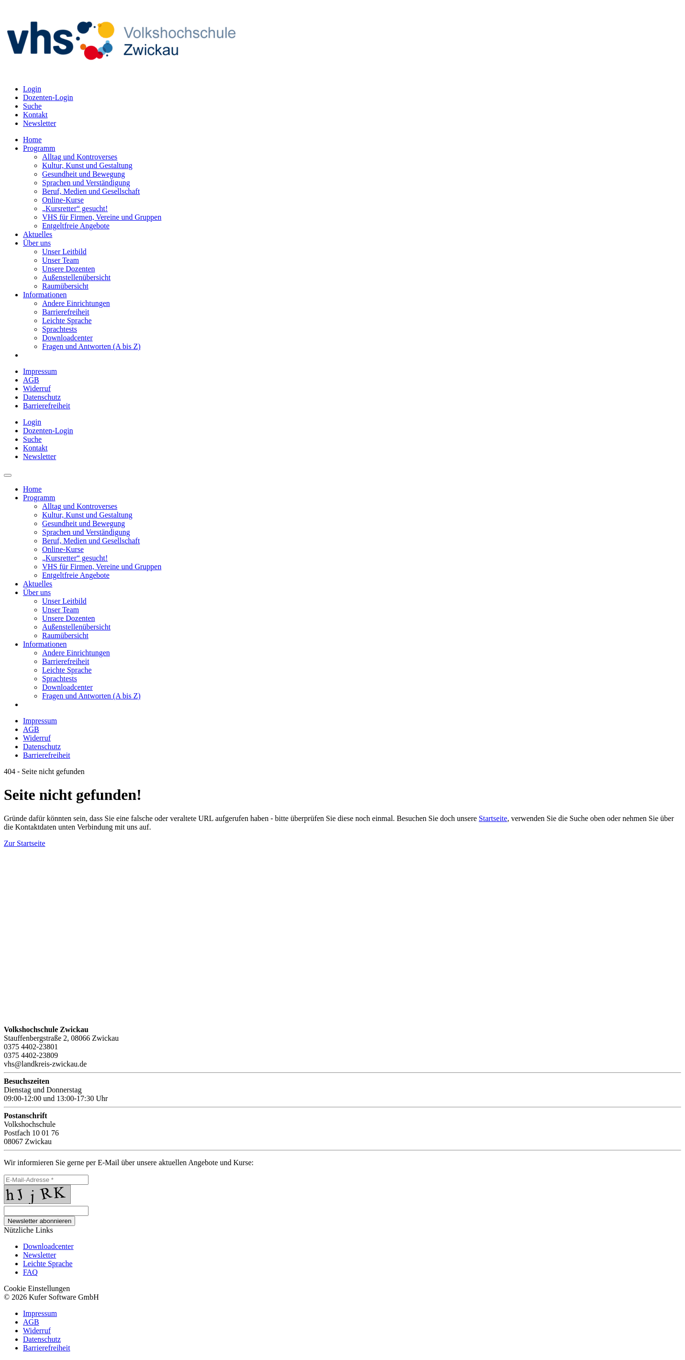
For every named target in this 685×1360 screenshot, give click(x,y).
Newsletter (39, 1255)
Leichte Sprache (48, 1263)
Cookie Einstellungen (37, 1288)
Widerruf (37, 388)
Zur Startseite (24, 843)
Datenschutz (42, 397)
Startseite (493, 818)
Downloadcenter (48, 1246)
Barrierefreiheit (46, 406)
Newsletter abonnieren (39, 1221)
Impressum (40, 371)
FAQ (30, 1272)
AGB (31, 380)
